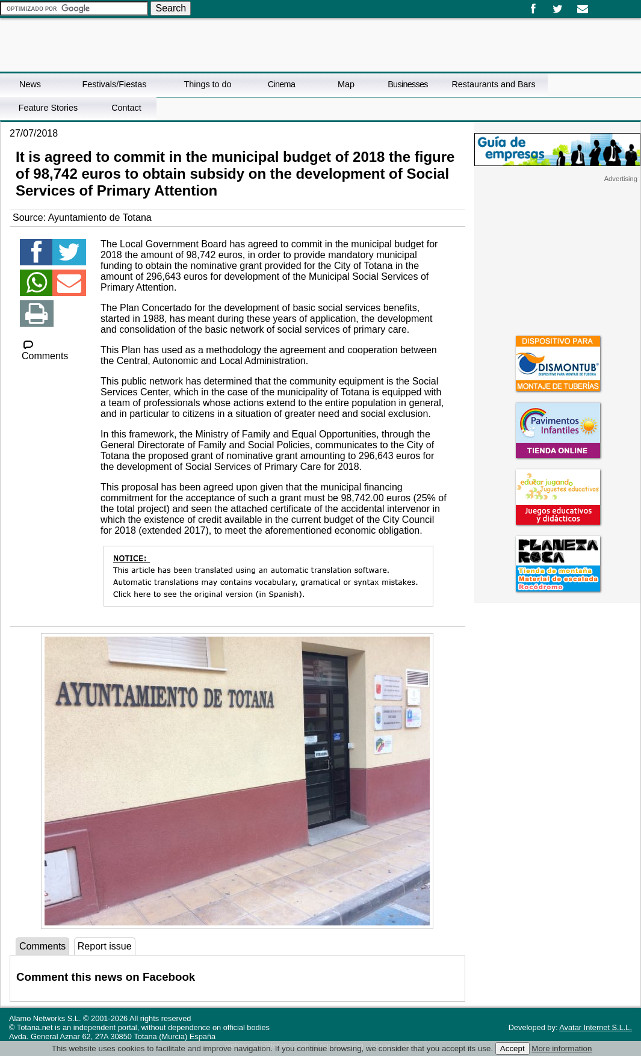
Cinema (281, 84)
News (30, 84)
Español (600, 4)
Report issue (105, 946)
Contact (126, 108)
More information (561, 1048)
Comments (45, 350)
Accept (512, 1048)
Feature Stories (48, 108)
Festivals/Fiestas (114, 84)
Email (582, 9)
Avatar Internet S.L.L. (595, 1027)
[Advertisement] (557, 258)
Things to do (207, 84)
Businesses (408, 84)
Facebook (533, 9)
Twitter (557, 9)
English (610, 4)
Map (346, 84)
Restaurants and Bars (493, 84)
